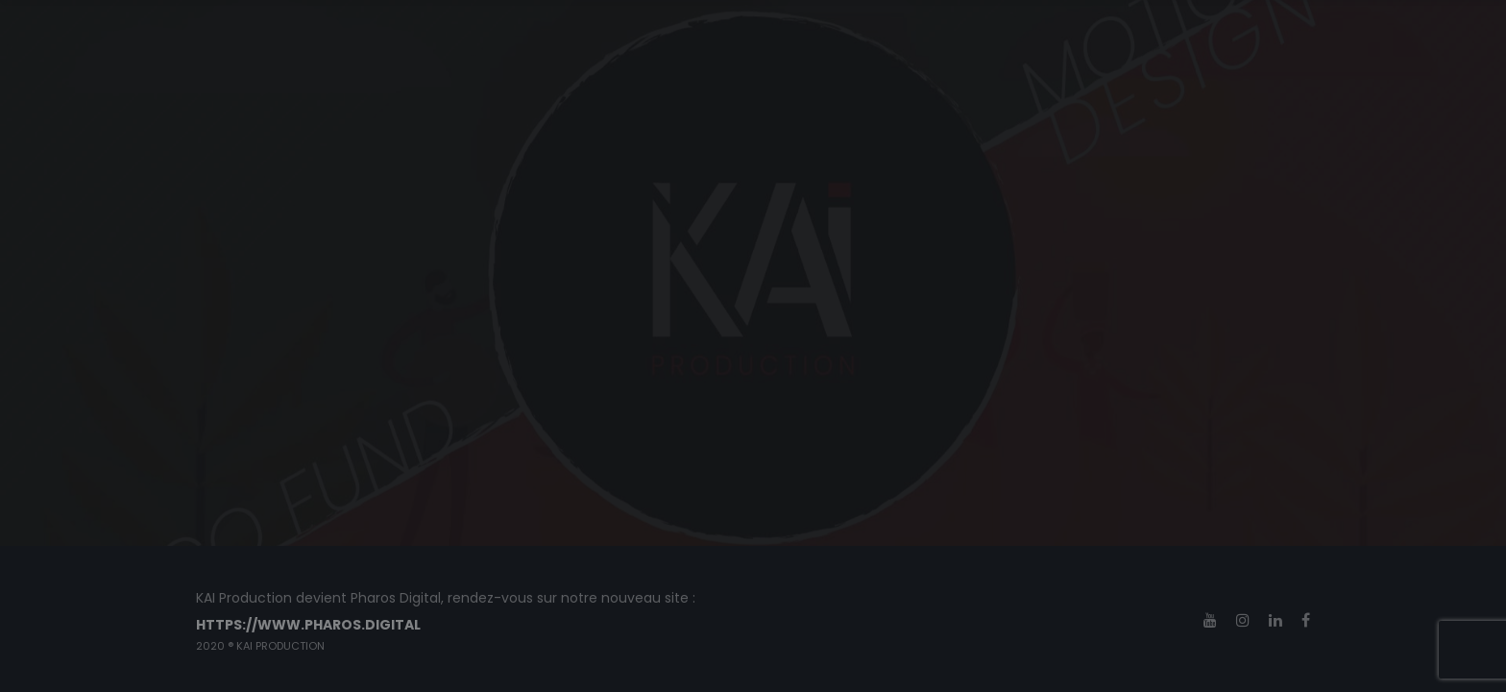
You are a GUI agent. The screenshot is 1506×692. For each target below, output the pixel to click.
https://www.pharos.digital (308, 624)
